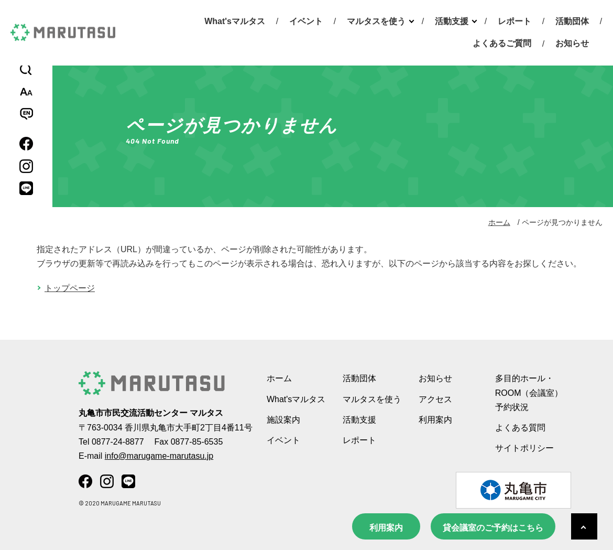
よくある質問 (520, 427)
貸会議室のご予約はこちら (493, 527)
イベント (306, 21)
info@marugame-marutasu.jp (159, 455)
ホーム (499, 222)
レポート (514, 21)
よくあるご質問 (502, 43)
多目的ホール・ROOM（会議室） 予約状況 (529, 392)
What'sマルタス (234, 21)
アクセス (435, 399)
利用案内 (386, 527)
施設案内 (283, 419)
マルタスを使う (376, 21)
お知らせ (572, 43)
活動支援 (451, 21)
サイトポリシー (524, 448)
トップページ (70, 288)
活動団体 (572, 21)
